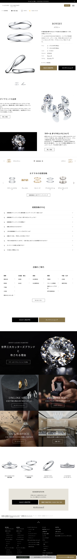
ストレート (8, 540)
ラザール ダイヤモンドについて (33, 539)
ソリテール (8, 549)
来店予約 (57, 526)
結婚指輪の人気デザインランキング (38, 195)
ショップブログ (45, 537)
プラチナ (24, 11)
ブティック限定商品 (46, 62)
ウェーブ (49, 56)
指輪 (44, 543)
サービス (44, 526)
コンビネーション (9, 536)
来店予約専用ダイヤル (43, 557)
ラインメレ (19, 553)
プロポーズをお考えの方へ (47, 552)
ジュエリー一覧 (31, 528)
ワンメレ (49, 58)
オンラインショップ (59, 533)
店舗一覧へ (57, 441)
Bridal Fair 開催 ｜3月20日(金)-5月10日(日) (38, 1)
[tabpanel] (13, 183)
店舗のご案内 (45, 554)
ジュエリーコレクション (32, 526)
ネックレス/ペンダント (32, 533)
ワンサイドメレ (9, 551)
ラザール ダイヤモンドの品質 (33, 541)
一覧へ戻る (15, 10)
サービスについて (19, 441)
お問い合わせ (58, 531)
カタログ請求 (58, 528)
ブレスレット (30, 537)
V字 (6, 545)
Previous (3, 183)
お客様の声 (44, 531)
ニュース (44, 535)
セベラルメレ (19, 551)
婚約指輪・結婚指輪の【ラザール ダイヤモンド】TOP (10, 515)
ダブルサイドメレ (9, 553)
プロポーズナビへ (57, 405)
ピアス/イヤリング (31, 535)
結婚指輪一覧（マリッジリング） (26, 515)
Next (73, 183)
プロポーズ (45, 547)
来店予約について (46, 528)
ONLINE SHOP (23, 557)
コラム (43, 539)
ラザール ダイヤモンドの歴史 (33, 543)
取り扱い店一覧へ (38, 299)
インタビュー (45, 541)
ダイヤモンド (45, 545)
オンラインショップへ (19, 405)
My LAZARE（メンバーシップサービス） (63, 535)
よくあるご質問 (45, 533)
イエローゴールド (33, 11)
